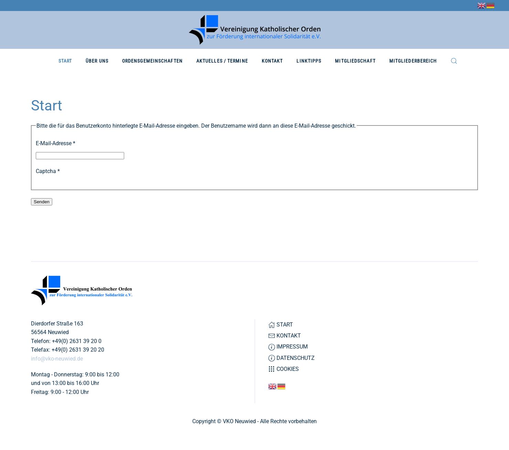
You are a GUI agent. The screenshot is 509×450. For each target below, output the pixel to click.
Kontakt (272, 61)
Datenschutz (291, 358)
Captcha (48, 171)
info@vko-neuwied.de (57, 358)
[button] (454, 60)
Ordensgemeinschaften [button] (152, 61)
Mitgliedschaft (355, 61)
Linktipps (308, 61)
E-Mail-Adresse (55, 143)
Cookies (283, 369)
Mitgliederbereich (413, 61)
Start (65, 61)
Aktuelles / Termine (222, 61)
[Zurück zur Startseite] (255, 29)
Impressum (288, 346)
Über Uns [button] (97, 61)
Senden (42, 201)
